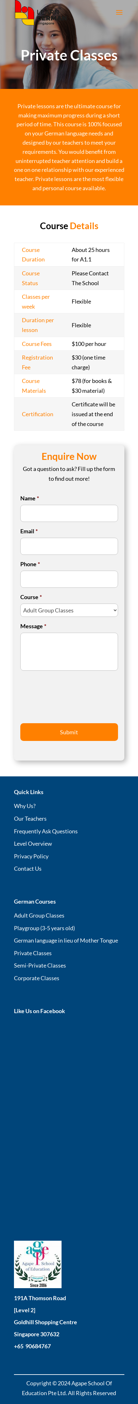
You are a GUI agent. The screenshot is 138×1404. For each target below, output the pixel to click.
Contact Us (28, 868)
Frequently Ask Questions (46, 831)
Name (29, 498)
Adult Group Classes (39, 915)
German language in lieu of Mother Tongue (66, 940)
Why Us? (25, 805)
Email (29, 531)
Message (33, 626)
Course (31, 596)
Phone (30, 564)
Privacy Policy (31, 856)
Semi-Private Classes (40, 965)
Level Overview (33, 843)
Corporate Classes (36, 978)
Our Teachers (30, 818)
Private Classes (33, 953)
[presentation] (68, 700)
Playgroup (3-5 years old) (44, 928)
